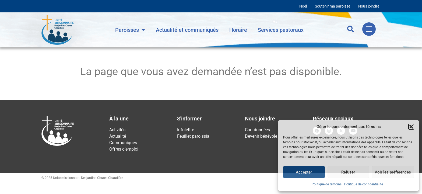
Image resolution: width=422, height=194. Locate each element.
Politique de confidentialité (363, 184)
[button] (411, 126)
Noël (303, 6)
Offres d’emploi (123, 149)
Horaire (238, 30)
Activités (117, 129)
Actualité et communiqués (187, 30)
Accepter (304, 172)
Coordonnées (257, 129)
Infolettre (185, 129)
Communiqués (123, 142)
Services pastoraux (281, 30)
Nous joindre (368, 6)
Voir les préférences (393, 172)
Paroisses (130, 30)
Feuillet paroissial (193, 136)
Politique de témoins (327, 184)
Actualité (117, 136)
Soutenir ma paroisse (332, 6)
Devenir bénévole (261, 136)
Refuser (348, 172)
